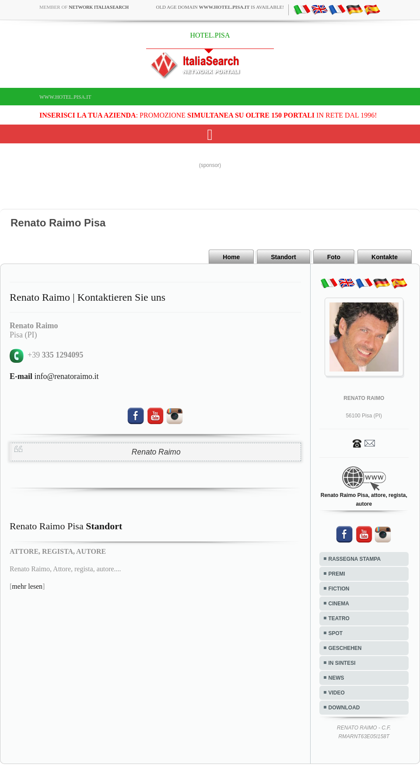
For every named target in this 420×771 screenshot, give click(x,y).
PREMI (337, 574)
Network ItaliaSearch (99, 7)
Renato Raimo (156, 452)
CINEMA (339, 604)
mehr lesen (27, 586)
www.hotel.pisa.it (65, 97)
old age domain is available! (220, 7)
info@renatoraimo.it (54, 376)
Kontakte (384, 257)
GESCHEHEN (345, 648)
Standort (283, 257)
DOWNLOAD (344, 708)
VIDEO (337, 693)
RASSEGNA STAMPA (355, 559)
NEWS (336, 678)
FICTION (339, 589)
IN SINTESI (342, 663)
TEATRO (339, 618)
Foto (333, 257)
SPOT (336, 633)
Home (231, 257)
